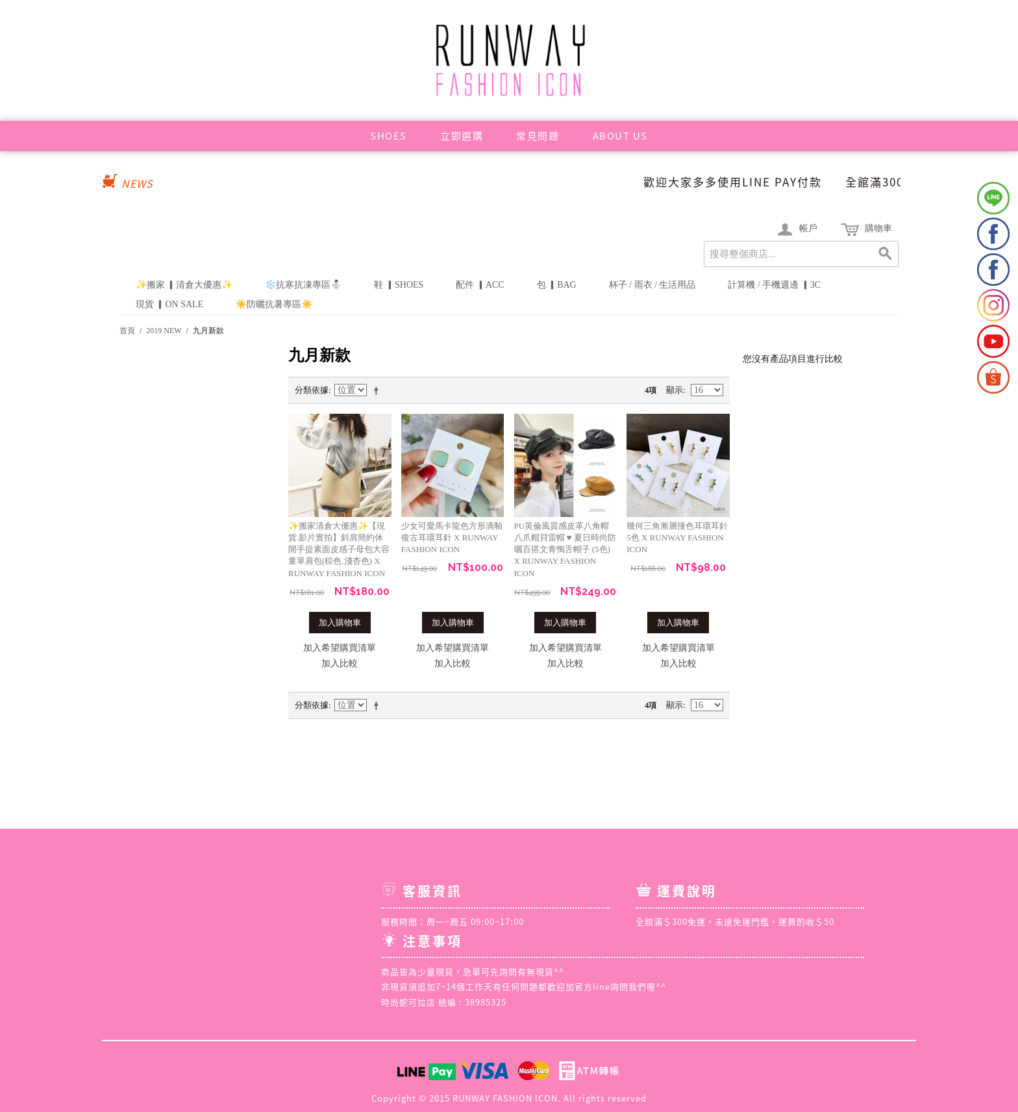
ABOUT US (620, 136)
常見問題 (537, 136)
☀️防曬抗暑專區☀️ (274, 304)
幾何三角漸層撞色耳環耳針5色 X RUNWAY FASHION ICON (677, 537)
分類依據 (312, 390)
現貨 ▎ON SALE (169, 304)
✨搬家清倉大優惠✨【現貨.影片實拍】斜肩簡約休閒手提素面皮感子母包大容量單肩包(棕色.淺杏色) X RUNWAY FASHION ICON (339, 549)
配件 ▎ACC (480, 285)
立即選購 (461, 136)
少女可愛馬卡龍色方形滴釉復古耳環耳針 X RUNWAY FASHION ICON (452, 537)
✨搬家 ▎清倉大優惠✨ (184, 285)
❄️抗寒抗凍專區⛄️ (303, 285)
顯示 (674, 390)
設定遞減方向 (378, 390)
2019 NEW (163, 330)
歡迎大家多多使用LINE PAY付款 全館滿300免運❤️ (811, 181)
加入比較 (339, 663)
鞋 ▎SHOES (398, 285)
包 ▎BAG (557, 285)
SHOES (388, 136)
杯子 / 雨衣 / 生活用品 (652, 285)
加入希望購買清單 (339, 648)
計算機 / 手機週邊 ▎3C (774, 285)
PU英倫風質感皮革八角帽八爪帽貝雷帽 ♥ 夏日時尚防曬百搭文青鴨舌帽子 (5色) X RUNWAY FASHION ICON (565, 549)
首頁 (127, 330)
